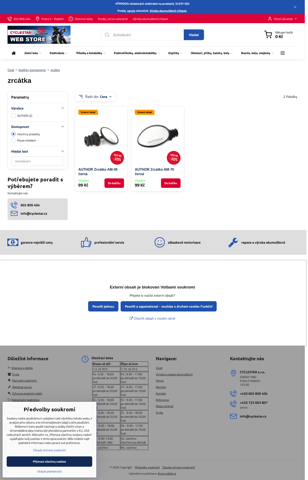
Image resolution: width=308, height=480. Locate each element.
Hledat (194, 34)
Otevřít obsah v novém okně (152, 318)
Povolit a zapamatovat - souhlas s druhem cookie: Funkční (168, 306)
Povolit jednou (103, 306)
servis (131, 10)
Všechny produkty (25, 134)
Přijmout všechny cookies (49, 467)
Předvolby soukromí (147, 467)
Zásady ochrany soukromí (178, 467)
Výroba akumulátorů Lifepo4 (168, 10)
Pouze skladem (23, 140)
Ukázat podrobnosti (49, 477)
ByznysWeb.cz (167, 473)
